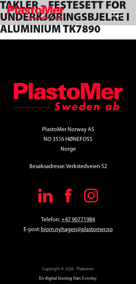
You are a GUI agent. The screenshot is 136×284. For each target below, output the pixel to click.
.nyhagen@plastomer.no (83, 230)
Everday (89, 278)
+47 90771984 (78, 220)
